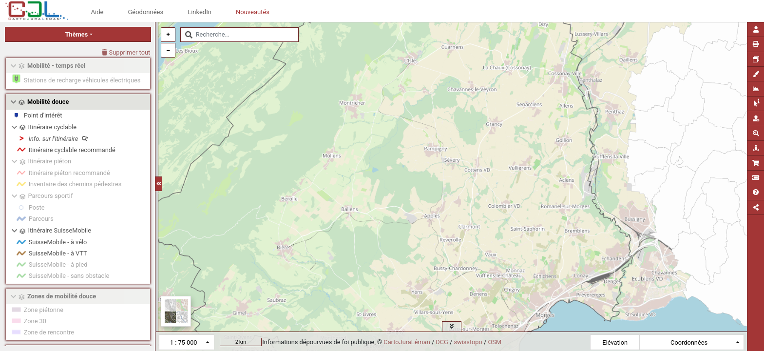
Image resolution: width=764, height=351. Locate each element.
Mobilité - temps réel (56, 65)
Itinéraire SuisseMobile (59, 230)
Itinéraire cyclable (52, 127)
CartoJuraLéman (406, 342)
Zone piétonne (43, 309)
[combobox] (239, 34)
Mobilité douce (48, 101)
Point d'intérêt (43, 115)
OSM (494, 342)
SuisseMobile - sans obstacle (69, 275)
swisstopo (468, 342)
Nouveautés (252, 12)
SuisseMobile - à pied (58, 264)
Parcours (41, 218)
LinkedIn (199, 12)
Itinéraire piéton (49, 161)
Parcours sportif (50, 195)
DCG (442, 342)
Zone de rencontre (49, 332)
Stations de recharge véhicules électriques (82, 80)
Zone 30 (35, 321)
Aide (97, 12)
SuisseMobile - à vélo (58, 242)
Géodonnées (145, 12)
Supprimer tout (126, 52)
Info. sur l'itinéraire (58, 138)
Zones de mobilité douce (61, 296)
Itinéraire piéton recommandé (69, 172)
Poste (37, 207)
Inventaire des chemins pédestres (75, 184)
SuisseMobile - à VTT (58, 253)
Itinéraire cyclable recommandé (72, 150)
